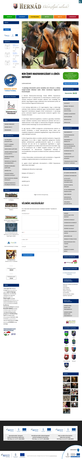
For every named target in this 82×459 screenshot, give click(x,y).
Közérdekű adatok (69, 150)
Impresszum (67, 122)
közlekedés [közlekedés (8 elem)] (16, 307)
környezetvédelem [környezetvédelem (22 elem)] (8, 307)
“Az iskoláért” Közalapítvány (8, 140)
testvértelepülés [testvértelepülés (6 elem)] (6, 317)
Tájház (66, 246)
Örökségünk (7, 130)
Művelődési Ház (68, 236)
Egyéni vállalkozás (66, 287)
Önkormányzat (68, 132)
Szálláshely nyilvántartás (68, 202)
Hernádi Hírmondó (9, 124)
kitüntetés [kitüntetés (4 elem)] (5, 303)
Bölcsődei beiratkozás (15, 53)
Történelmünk (35, 17)
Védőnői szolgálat (69, 228)
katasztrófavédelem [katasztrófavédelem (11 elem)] (8, 302)
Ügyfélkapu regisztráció (67, 293)
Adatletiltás (65, 284)
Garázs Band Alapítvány (10, 149)
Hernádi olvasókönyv (69, 113)
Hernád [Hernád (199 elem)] (6, 298)
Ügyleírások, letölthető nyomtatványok (70, 282)
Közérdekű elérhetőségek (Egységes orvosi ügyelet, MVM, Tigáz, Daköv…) (71, 76)
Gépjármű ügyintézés (67, 289)
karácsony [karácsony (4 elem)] (16, 300)
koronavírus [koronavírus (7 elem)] (9, 303)
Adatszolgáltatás (66, 285)
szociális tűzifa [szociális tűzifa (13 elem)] (10, 315)
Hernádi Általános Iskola (70, 249)
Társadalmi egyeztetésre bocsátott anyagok (70, 162)
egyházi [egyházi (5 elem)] (4, 292)
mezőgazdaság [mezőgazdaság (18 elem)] (7, 312)
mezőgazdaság (45, 194)
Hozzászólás (26, 213)
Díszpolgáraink (68, 116)
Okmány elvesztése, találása (68, 292)
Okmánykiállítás (66, 290)
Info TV (60, 17)
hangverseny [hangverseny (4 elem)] (10, 296)
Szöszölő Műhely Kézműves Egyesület (9, 174)
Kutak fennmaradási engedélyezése (69, 190)
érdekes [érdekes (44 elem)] (11, 322)
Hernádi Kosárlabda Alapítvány (9, 166)
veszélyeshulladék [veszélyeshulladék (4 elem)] (12, 318)
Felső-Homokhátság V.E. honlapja (11, 246)
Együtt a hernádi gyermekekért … (8, 145)
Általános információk (70, 172)
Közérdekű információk (70, 175)
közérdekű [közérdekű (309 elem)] (8, 308)
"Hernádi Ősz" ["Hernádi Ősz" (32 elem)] (7, 288)
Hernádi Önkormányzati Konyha (70, 232)
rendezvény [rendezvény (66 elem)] (13, 314)
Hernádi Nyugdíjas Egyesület (9, 157)
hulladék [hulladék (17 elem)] (12, 298)
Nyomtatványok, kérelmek (68, 185)
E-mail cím (25, 239)
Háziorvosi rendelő (69, 219)
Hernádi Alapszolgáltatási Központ (69, 215)
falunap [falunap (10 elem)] (5, 293)
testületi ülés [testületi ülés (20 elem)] (14, 317)
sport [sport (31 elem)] (5, 315)
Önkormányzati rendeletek (68, 140)
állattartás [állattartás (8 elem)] (13, 320)
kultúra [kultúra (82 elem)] (6, 305)
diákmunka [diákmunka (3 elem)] (15, 290)
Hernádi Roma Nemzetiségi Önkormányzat (68, 305)
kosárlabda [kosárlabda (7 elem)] (15, 303)
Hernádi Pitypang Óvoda (70, 239)
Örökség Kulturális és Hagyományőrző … (10, 162)
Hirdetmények (67, 194)
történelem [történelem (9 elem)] (5, 318)
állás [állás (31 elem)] (16, 320)
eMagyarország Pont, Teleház (69, 242)
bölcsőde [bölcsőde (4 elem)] (11, 290)
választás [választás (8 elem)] (5, 320)
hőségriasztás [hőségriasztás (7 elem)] (6, 300)
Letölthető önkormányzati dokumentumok (68, 180)
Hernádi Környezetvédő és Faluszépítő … (10, 152)
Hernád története (69, 106)
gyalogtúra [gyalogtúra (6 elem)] (5, 296)
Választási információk (70, 83)
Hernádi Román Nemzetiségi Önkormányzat (68, 312)
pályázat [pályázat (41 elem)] (6, 314)
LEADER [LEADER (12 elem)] (15, 309)
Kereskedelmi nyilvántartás (68, 198)
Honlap (24, 246)
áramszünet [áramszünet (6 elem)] (5, 322)
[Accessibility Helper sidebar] (80, 1)
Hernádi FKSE (7, 170)
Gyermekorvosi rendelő (70, 222)
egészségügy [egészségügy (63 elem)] (11, 292)
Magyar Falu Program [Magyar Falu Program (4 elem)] (12, 310)
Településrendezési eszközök (69, 135)
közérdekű (39, 194)
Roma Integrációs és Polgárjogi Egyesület (10, 183)
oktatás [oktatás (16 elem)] (14, 312)
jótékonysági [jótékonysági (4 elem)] (12, 300)
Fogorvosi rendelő (69, 225)
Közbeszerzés (67, 153)
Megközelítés (67, 119)
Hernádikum (72, 17)
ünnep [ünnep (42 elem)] (5, 324)
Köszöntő (22, 17)
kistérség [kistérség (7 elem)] (15, 302)
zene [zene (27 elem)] (9, 320)
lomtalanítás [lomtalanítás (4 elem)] (5, 310)
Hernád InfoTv (8, 127)
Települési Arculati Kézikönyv (69, 157)
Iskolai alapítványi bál (15, 45)
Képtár (47, 17)
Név (23, 232)
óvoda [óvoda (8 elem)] (15, 322)
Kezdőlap (9, 17)
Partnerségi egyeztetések (67, 109)
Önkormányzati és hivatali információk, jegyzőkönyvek (69, 146)
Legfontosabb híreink (26, 83)
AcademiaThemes (53, 454)
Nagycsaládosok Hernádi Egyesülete (11, 179)
